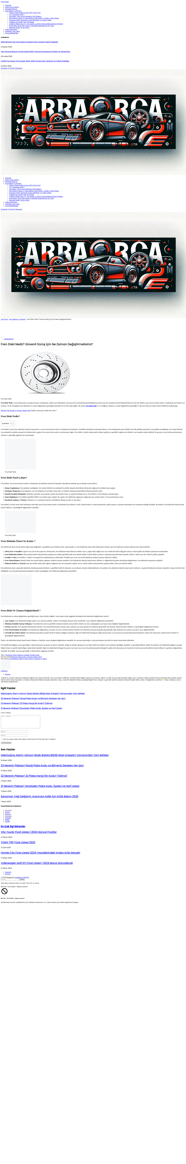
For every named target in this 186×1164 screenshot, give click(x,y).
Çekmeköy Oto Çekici (12, 31)
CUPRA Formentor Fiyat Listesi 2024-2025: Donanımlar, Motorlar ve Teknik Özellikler (35, 61)
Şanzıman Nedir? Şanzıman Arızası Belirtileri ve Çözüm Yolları (30, 20)
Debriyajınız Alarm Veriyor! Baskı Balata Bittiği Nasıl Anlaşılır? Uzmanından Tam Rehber (43, 693)
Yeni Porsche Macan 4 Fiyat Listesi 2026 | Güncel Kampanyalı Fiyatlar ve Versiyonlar (35, 51)
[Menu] (1, 211)
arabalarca (8, 339)
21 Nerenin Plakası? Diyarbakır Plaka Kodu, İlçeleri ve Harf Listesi (31, 708)
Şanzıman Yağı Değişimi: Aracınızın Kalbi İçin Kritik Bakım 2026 (39, 799)
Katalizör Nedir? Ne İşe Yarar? (19, 27)
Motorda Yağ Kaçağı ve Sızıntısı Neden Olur (16, 410)
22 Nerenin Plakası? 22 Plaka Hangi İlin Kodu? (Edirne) (27, 703)
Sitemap (7, 876)
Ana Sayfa (4, 319)
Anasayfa (8, 5)
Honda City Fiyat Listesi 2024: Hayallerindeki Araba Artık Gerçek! (40, 855)
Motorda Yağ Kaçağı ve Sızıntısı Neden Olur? (27, 657)
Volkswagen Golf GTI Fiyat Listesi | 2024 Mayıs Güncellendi (37, 865)
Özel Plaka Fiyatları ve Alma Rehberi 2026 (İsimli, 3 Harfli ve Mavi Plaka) (34, 18)
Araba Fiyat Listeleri (12, 7)
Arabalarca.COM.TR (22, 880)
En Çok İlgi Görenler (13, 829)
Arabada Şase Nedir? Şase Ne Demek (21, 22)
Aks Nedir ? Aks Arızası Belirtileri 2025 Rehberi (25, 16)
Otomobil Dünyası (11, 9)
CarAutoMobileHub (11, 33)
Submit (22, 882)
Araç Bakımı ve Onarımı (13, 11)
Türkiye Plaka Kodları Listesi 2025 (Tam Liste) (25, 13)
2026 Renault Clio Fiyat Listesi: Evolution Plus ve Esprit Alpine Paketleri (29, 42)
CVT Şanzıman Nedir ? (17, 14)
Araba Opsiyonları (11, 29)
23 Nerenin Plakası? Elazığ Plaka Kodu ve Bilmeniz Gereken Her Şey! (33, 698)
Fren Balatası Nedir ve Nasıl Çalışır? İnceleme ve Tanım (28, 659)
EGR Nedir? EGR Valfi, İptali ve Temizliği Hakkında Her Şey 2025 (31, 26)
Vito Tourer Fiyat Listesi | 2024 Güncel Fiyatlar (29, 834)
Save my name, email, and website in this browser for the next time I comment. (29, 741)
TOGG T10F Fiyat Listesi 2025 (18, 845)
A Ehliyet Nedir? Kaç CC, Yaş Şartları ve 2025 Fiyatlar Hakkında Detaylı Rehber (36, 24)
